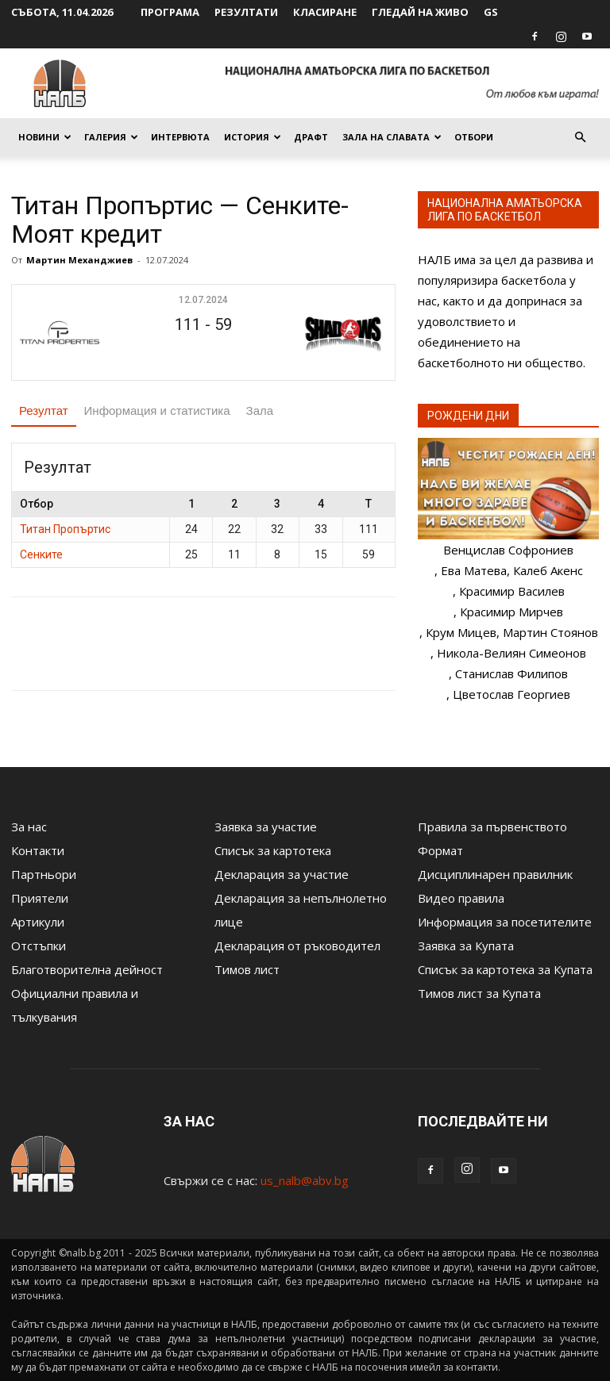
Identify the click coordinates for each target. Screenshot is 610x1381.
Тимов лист (247, 969)
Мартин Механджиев (79, 260)
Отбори (473, 137)
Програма (170, 12)
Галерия (111, 137)
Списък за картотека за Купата (505, 969)
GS (491, 12)
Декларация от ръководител (297, 945)
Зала (260, 410)
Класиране (325, 12)
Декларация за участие (281, 874)
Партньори (43, 874)
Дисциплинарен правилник (495, 874)
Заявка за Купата (466, 945)
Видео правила (461, 898)
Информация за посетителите (505, 922)
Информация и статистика (157, 410)
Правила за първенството (492, 826)
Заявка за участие (265, 826)
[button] (580, 137)
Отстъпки (38, 945)
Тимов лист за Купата (479, 993)
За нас (29, 826)
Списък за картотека (272, 850)
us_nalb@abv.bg (305, 1180)
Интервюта (180, 137)
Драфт (311, 137)
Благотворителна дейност (87, 969)
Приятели (39, 898)
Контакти (37, 850)
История (252, 137)
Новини (44, 137)
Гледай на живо (420, 12)
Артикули (37, 922)
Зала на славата (392, 137)
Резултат (43, 410)
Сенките (41, 554)
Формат (440, 850)
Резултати (246, 12)
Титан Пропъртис (65, 529)
